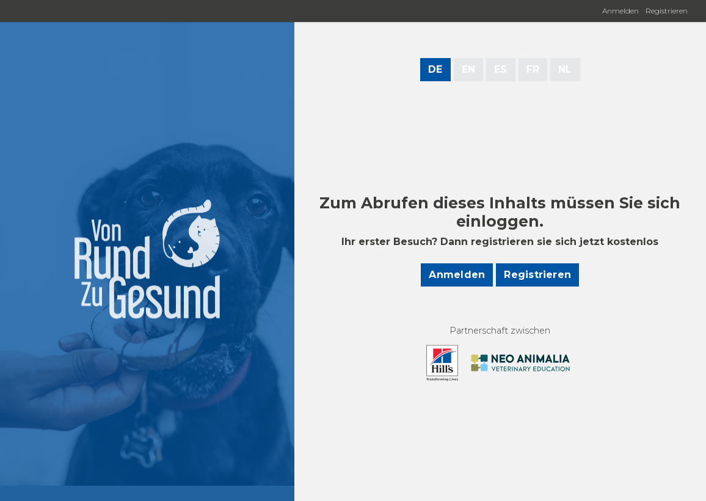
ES (500, 69)
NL (565, 69)
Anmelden (620, 10)
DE (435, 69)
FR (532, 69)
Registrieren (667, 10)
